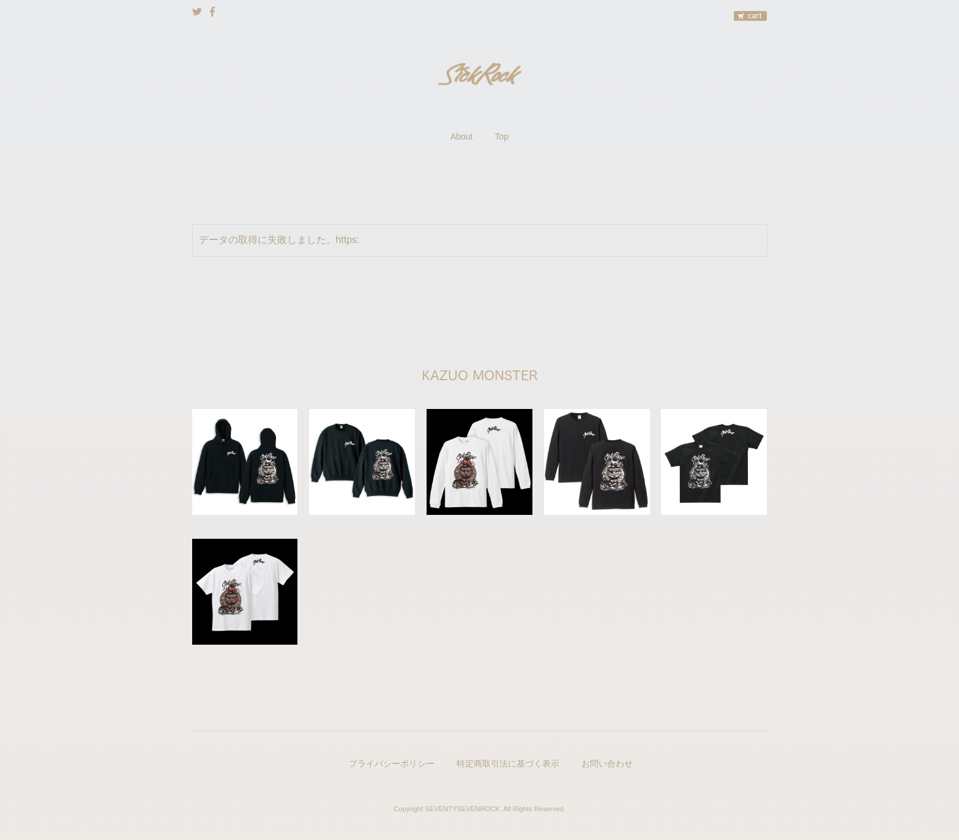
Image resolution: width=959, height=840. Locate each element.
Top (502, 136)
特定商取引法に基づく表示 (508, 763)
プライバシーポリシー (392, 763)
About (461, 136)
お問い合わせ (607, 763)
